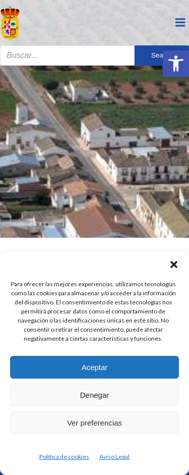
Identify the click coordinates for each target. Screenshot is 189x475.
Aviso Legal (114, 456)
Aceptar (95, 367)
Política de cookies (64, 456)
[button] (176, 63)
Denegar (94, 395)
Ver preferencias (94, 422)
